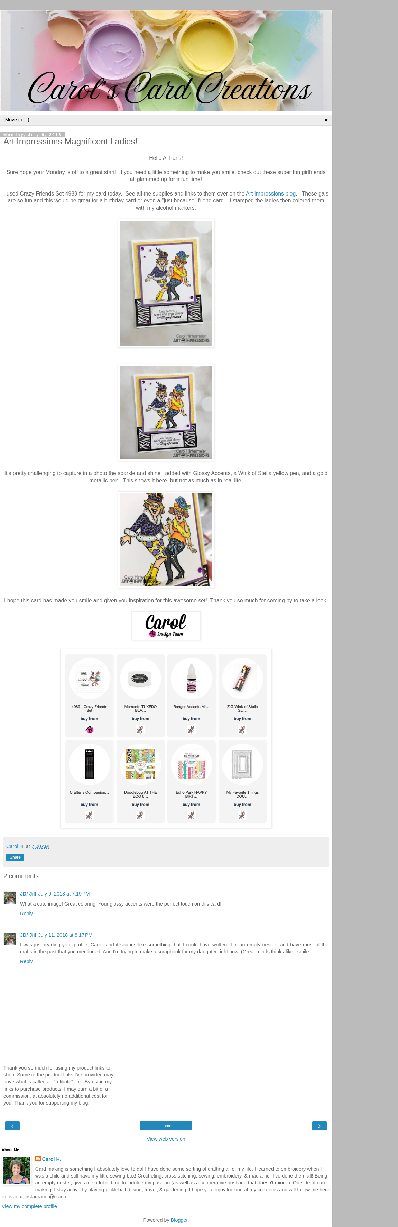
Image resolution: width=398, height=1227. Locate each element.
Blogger (179, 1220)
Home (166, 1126)
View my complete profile (29, 1206)
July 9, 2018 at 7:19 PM (64, 894)
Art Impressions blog (271, 194)
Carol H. (51, 1159)
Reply (26, 913)
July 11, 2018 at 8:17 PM (65, 935)
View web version (166, 1139)
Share (15, 857)
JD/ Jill (28, 894)
